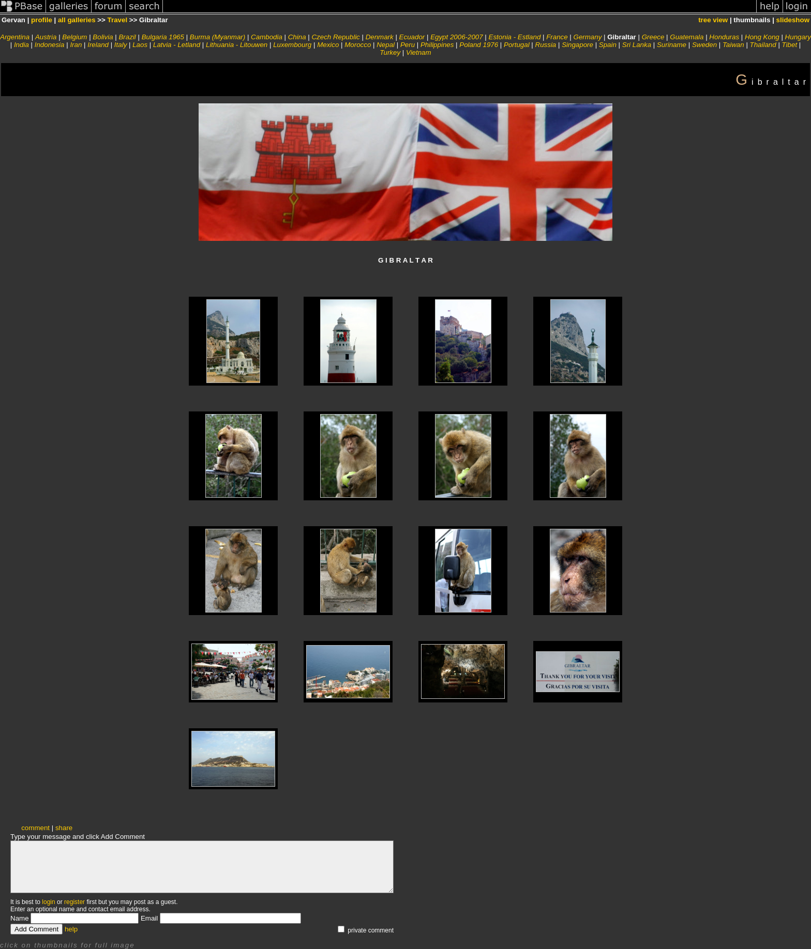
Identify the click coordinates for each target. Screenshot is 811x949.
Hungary (798, 37)
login (48, 902)
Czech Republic (335, 37)
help (71, 929)
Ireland (98, 45)
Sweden (704, 45)
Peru (407, 45)
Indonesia (50, 45)
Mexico (328, 45)
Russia (546, 45)
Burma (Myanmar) (217, 37)
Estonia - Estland (515, 37)
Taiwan (733, 45)
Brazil (127, 37)
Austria (45, 37)
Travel (118, 20)
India (21, 45)
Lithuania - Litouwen (236, 45)
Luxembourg (292, 45)
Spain (608, 45)
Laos (139, 45)
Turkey (390, 52)
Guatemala (686, 37)
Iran (76, 45)
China (297, 37)
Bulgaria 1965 (163, 37)
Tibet (790, 45)
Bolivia (103, 37)
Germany (588, 37)
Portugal (517, 45)
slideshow (792, 20)
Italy (120, 45)
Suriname (671, 45)
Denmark (380, 37)
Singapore (577, 45)
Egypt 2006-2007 (456, 37)
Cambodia (266, 37)
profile (41, 20)
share (63, 828)
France (556, 37)
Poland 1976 (478, 45)
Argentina (14, 37)
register (74, 902)
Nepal (386, 45)
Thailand (763, 45)
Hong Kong (762, 37)
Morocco (357, 45)
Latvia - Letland (176, 45)
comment (35, 828)
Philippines (437, 45)
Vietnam (418, 52)
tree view (713, 20)
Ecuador (412, 37)
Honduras (724, 37)
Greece (653, 37)
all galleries (77, 20)
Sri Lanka (636, 45)
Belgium (74, 37)
